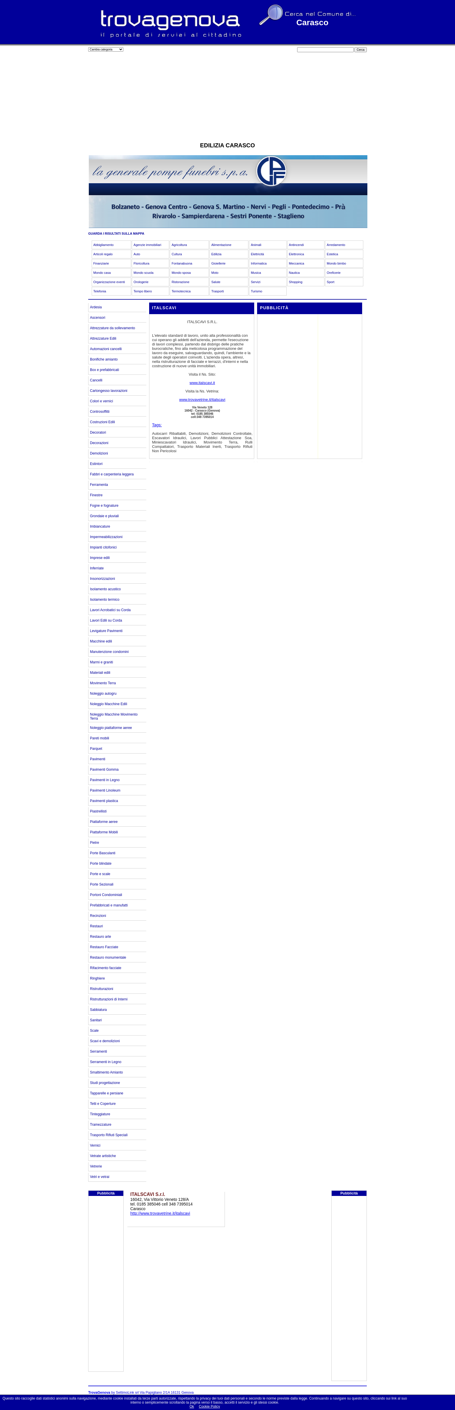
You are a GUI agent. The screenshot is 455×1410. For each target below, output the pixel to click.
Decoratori (98, 432)
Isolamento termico (104, 600)
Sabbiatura (98, 1010)
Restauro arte (100, 937)
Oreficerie (334, 272)
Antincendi (296, 245)
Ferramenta (99, 485)
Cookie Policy (209, 1406)
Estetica (332, 254)
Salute (215, 282)
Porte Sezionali (101, 884)
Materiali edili (100, 673)
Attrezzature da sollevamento (112, 328)
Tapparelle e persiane (106, 1093)
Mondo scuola (143, 272)
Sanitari (96, 1020)
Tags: (157, 425)
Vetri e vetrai (99, 1177)
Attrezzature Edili (103, 338)
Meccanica (296, 263)
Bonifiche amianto (104, 359)
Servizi (255, 282)
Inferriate (97, 568)
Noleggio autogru (103, 694)
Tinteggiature (100, 1114)
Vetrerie (96, 1166)
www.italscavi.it (202, 383)
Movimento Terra (103, 683)
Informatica (258, 263)
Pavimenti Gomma (104, 770)
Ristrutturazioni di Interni (108, 999)
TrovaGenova (99, 1393)
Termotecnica (180, 291)
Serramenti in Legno (105, 1062)
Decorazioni (99, 443)
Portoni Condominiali (106, 895)
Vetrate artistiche (103, 1156)
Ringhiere (97, 978)
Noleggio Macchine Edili (108, 704)
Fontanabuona (181, 263)
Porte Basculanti (102, 853)
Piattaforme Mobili (104, 832)
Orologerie (140, 282)
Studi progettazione (105, 1083)
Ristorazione (180, 282)
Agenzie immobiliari (147, 245)
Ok (191, 1406)
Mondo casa (102, 272)
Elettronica (296, 254)
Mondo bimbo (336, 263)
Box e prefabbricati (104, 370)
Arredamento (336, 245)
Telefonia (99, 291)
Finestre (96, 495)
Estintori (96, 464)
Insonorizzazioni (102, 579)
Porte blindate (100, 863)
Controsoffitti (99, 412)
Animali (256, 245)
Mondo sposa (181, 272)
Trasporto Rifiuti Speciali (109, 1135)
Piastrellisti (98, 811)
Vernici (95, 1145)
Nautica (294, 272)
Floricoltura (141, 263)
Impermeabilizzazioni (106, 537)
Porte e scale (100, 874)
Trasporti (217, 291)
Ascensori (97, 318)
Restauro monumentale (108, 957)
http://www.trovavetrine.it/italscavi (160, 1213)
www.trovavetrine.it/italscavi (202, 399)
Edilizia (216, 254)
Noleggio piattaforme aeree (111, 728)
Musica (256, 272)
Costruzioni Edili (102, 422)
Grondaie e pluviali (104, 516)
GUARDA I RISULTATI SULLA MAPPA (116, 233)
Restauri (96, 926)
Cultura (176, 254)
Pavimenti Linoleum (105, 790)
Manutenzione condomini (109, 652)
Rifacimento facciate (105, 968)
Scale (94, 1031)
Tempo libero (142, 291)
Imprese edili (100, 558)
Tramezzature (100, 1125)
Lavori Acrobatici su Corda (110, 610)
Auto (136, 254)
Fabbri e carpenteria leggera (112, 474)
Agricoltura (179, 245)
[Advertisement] (227, 95)
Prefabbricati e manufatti (109, 905)
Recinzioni (98, 916)
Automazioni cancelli (106, 349)
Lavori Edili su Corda (106, 620)
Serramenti (98, 1051)
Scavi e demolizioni (105, 1041)
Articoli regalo (103, 254)
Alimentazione (221, 245)
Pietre (94, 843)
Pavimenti (97, 759)
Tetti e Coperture (103, 1104)
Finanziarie (101, 263)
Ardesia (96, 307)
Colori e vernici (101, 401)
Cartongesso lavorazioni (108, 391)
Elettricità (257, 254)
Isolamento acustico (105, 589)
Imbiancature (100, 526)
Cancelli (96, 380)
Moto (214, 272)
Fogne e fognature (104, 506)
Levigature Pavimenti (106, 631)
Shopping (296, 282)
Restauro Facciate (104, 947)
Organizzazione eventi (109, 282)
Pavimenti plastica (104, 801)
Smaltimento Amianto (106, 1072)
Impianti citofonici (103, 547)
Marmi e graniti (101, 662)
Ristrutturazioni (101, 989)
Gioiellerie (218, 263)
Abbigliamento (103, 245)
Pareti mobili (99, 738)
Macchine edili (101, 641)
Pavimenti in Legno (105, 780)
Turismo (256, 291)
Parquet (96, 749)
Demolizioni (99, 453)
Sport (330, 282)
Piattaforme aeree (104, 822)
